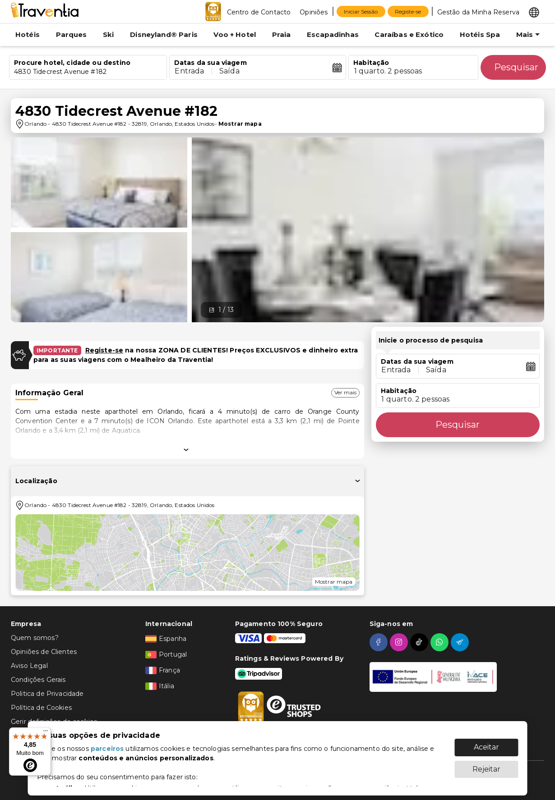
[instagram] (400, 642)
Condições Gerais (38, 680)
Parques (71, 34)
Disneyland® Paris (164, 34)
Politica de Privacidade (47, 694)
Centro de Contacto (259, 12)
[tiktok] (420, 642)
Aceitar (486, 742)
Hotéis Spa (480, 34)
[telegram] (461, 642)
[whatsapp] (440, 642)
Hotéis (27, 34)
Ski (108, 34)
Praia (281, 34)
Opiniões (314, 12)
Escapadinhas (333, 34)
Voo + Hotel (234, 34)
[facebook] (380, 642)
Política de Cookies (41, 708)
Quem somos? (35, 638)
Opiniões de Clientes (44, 652)
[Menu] (45, 732)
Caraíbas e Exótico (409, 34)
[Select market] (534, 11)
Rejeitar (486, 764)
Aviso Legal (29, 666)
